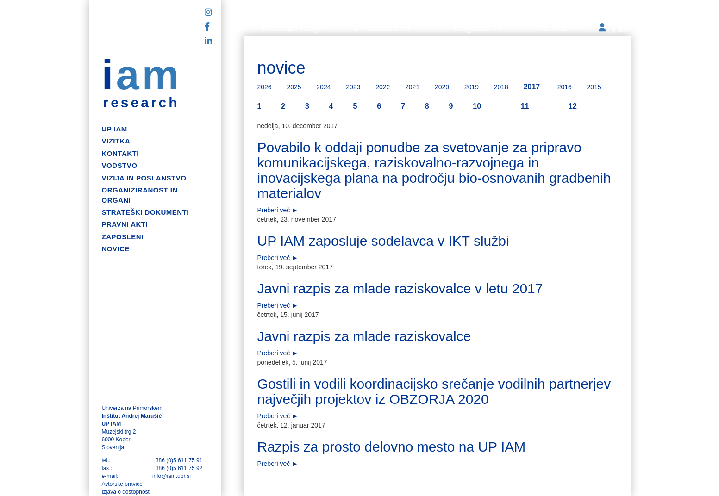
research (141, 103)
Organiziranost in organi (140, 195)
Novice (116, 249)
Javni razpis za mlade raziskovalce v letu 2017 (400, 288)
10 (477, 106)
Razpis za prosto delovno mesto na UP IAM (391, 446)
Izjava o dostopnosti (126, 492)
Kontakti (120, 153)
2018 (501, 87)
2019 (471, 87)
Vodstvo (120, 165)
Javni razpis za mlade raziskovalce (364, 336)
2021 (412, 87)
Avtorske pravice (122, 484)
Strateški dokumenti (145, 212)
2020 (442, 87)
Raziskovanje (293, 28)
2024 (323, 87)
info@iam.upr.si (171, 476)
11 (525, 106)
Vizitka (116, 141)
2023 (353, 87)
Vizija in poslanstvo (144, 178)
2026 (264, 87)
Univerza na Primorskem (132, 408)
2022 (382, 87)
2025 (294, 87)
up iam (114, 129)
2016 (564, 87)
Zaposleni (123, 237)
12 (573, 106)
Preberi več (273, 210)
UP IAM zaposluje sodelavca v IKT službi (383, 240)
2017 (532, 87)
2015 (594, 87)
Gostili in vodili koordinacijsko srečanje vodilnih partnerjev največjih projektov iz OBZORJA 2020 (434, 391)
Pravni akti (125, 224)
